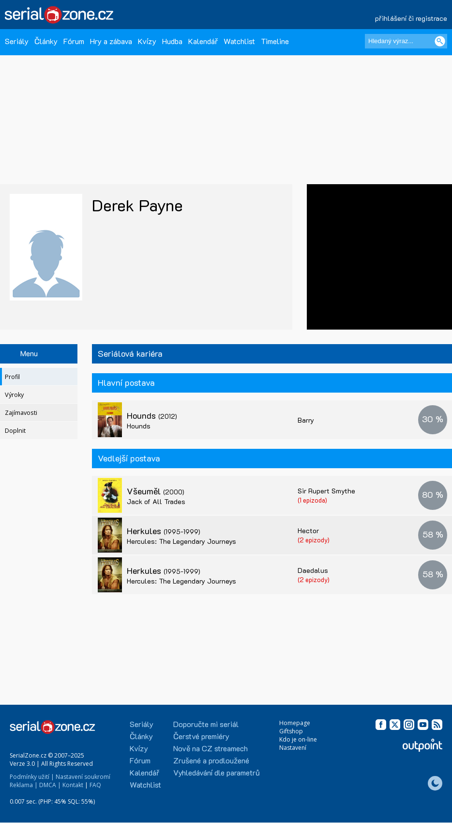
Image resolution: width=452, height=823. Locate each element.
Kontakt (72, 785)
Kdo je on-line (298, 739)
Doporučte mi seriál (206, 724)
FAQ (95, 785)
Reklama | (24, 785)
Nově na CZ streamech (210, 748)
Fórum (73, 41)
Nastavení (292, 748)
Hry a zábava (111, 41)
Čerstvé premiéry (201, 736)
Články (46, 41)
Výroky (14, 395)
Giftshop (291, 731)
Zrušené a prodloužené (211, 760)
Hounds (152, 415)
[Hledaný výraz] (406, 41)
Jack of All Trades (156, 501)
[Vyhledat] (440, 41)
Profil (12, 377)
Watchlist (239, 41)
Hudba (172, 41)
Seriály (17, 41)
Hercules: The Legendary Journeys (181, 541)
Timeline (275, 41)
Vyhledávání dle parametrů (216, 772)
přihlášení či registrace (411, 18)
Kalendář (203, 41)
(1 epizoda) (312, 500)
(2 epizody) (314, 540)
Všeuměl (155, 491)
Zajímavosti (21, 413)
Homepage (294, 723)
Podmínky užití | (32, 777)
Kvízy (147, 41)
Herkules (163, 531)
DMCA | (50, 785)
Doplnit (15, 431)
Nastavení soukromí (83, 777)
